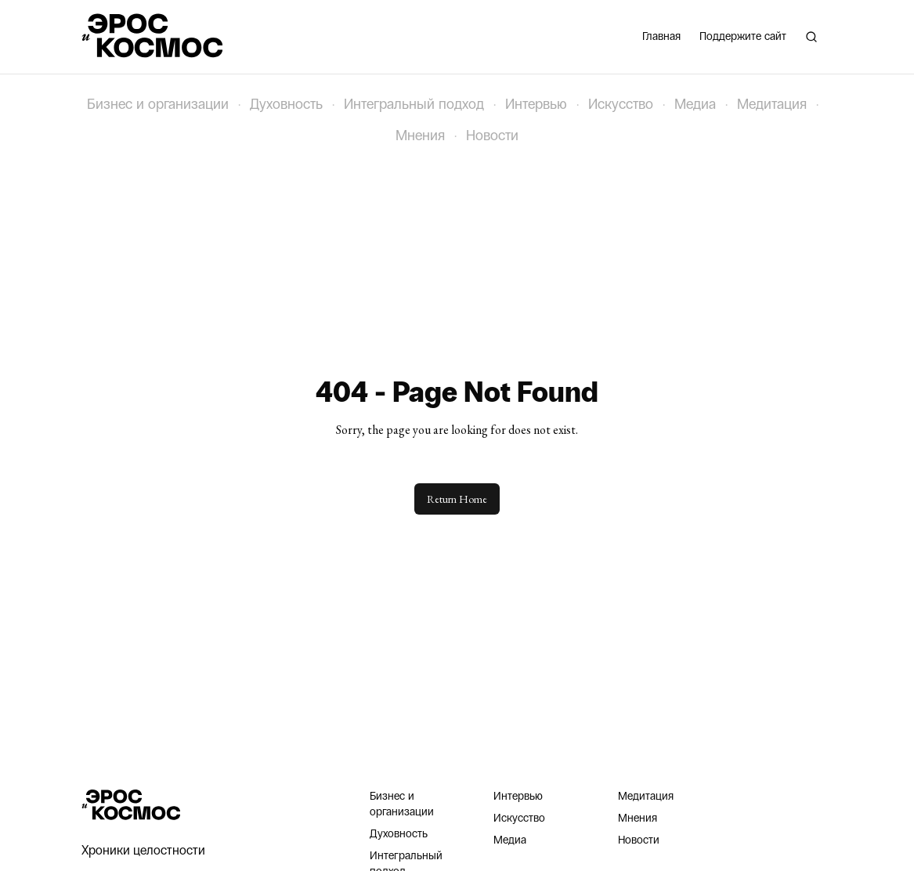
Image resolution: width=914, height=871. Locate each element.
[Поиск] (811, 37)
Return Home (457, 499)
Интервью (536, 104)
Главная (661, 36)
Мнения (420, 135)
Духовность (286, 104)
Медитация (772, 104)
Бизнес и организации (158, 104)
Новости (492, 135)
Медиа (695, 104)
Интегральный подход (414, 104)
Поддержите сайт (742, 36)
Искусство (620, 104)
